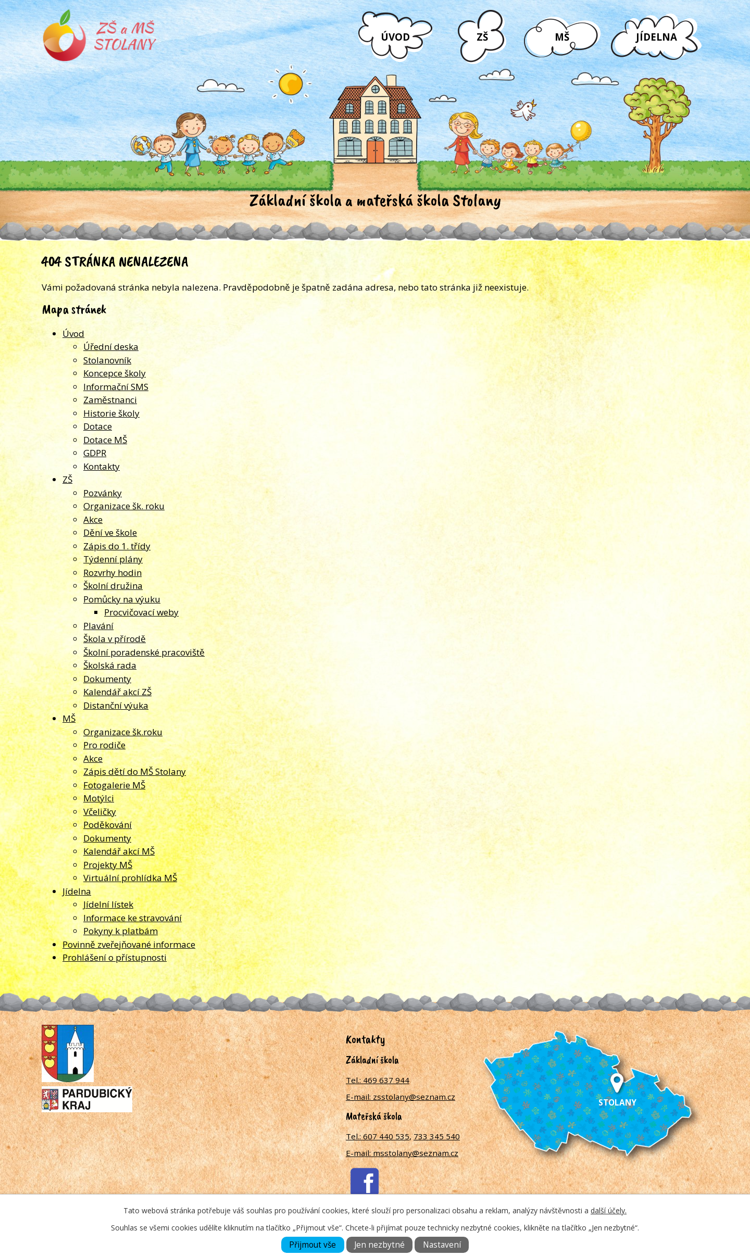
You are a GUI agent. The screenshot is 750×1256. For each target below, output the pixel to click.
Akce (93, 519)
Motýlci (98, 798)
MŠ (562, 36)
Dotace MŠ (105, 440)
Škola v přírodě (114, 639)
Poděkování (107, 825)
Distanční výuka (115, 705)
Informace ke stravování (132, 918)
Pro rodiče (104, 745)
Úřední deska (111, 347)
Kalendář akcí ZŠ (117, 692)
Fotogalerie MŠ (114, 785)
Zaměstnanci (110, 400)
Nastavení (442, 1244)
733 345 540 (437, 1136)
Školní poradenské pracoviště (144, 652)
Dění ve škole (110, 532)
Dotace (97, 426)
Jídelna (656, 36)
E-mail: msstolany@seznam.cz (402, 1153)
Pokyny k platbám (120, 931)
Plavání (98, 626)
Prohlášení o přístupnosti (115, 957)
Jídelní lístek (108, 904)
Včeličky (99, 812)
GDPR (94, 453)
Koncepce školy (114, 373)
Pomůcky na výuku (121, 599)
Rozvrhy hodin (112, 573)
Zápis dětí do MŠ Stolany (134, 771)
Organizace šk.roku (122, 732)
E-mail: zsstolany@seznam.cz (400, 1096)
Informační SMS (115, 387)
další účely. (609, 1210)
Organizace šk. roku (124, 506)
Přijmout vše (312, 1244)
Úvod (395, 36)
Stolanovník (107, 360)
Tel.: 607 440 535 (377, 1136)
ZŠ (482, 36)
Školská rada (109, 665)
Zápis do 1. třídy (117, 546)
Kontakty (101, 466)
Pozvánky (102, 493)
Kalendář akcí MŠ (119, 851)
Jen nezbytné (379, 1244)
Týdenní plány (113, 559)
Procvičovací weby (141, 612)
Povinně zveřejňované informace (129, 944)
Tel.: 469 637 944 (377, 1080)
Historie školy (111, 413)
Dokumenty (107, 679)
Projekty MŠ (107, 865)
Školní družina (113, 586)
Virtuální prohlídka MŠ (130, 878)
